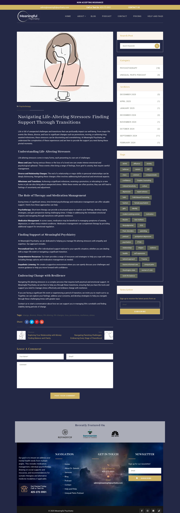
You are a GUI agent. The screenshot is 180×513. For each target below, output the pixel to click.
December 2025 (140, 90)
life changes (59, 311)
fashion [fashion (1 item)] (125, 198)
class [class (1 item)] (124, 170)
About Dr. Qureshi (72, 464)
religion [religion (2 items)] (140, 243)
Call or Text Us (108, 464)
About (80, 12)
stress (92, 311)
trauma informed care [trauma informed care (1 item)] (130, 260)
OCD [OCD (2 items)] (141, 221)
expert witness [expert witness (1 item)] (142, 187)
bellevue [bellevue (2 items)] (125, 165)
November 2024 (140, 118)
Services (68, 468)
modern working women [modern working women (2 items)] (131, 210)
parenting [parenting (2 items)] (143, 226)
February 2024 (140, 138)
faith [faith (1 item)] (124, 193)
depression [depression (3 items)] (126, 187)
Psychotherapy (25, 102)
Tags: (19, 311)
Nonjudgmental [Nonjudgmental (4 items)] (128, 221)
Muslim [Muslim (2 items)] (125, 215)
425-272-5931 (105, 7)
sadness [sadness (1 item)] (153, 243)
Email (108, 475)
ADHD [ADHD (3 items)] (125, 159)
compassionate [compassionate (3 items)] (151, 170)
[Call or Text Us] (108, 460)
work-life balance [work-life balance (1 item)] (129, 271)
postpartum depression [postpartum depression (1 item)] (143, 232)
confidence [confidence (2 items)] (126, 176)
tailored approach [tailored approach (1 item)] (129, 254)
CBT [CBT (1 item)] (148, 165)
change (26, 311)
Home (68, 12)
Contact (122, 12)
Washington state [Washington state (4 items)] (129, 266)
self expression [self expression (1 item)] (139, 249)
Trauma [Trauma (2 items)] (144, 254)
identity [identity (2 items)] (134, 204)
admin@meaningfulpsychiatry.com (54, 7)
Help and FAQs (155, 12)
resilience (84, 311)
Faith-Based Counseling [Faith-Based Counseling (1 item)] (140, 193)
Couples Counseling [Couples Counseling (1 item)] (144, 176)
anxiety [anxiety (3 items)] (149, 159)
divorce (33, 311)
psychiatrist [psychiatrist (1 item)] (127, 238)
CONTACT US (134, 7)
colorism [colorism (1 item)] (136, 170)
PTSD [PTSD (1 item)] (139, 238)
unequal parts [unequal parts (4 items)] (149, 260)
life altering (48, 311)
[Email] (108, 472)
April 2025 (140, 97)
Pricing (137, 12)
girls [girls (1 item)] (124, 204)
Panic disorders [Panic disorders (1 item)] (128, 226)
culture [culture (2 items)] (144, 182)
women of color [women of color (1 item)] (147, 266)
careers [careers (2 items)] (137, 165)
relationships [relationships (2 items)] (127, 243)
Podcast (106, 12)
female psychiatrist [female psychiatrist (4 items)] (141, 198)
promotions (74, 311)
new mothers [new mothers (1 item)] (139, 215)
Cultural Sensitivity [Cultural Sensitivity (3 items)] (129, 182)
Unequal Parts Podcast (140, 70)
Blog (93, 12)
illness (39, 311)
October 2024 (140, 124)
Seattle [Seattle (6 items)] (125, 249)
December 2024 (140, 111)
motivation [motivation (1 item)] (150, 210)
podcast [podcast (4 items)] (125, 232)
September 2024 (140, 131)
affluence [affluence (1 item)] (137, 159)
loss (66, 311)
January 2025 (140, 104)
